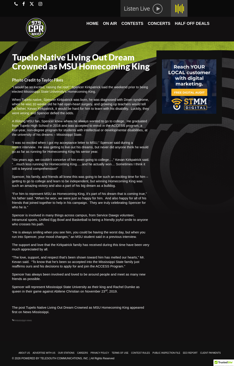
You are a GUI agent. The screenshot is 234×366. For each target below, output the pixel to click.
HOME (92, 23)
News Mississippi (35, 312)
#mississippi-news (23, 320)
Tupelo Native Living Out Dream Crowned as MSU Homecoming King (77, 307)
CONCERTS (159, 23)
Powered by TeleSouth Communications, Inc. (55, 358)
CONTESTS (132, 23)
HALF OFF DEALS (192, 23)
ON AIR (110, 23)
